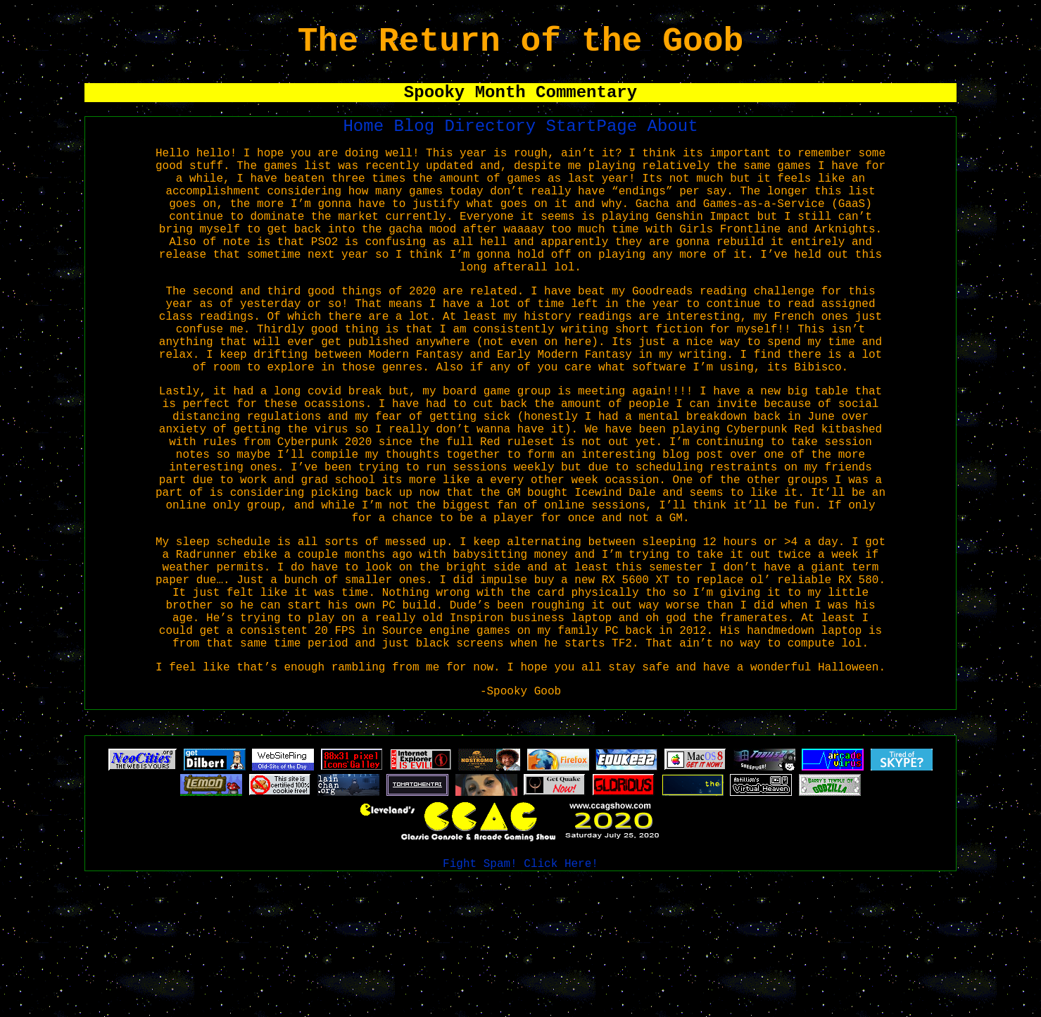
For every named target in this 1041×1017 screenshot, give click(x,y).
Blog (419, 140)
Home (368, 140)
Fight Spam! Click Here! (520, 1003)
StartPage (597, 140)
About (673, 140)
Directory (495, 140)
